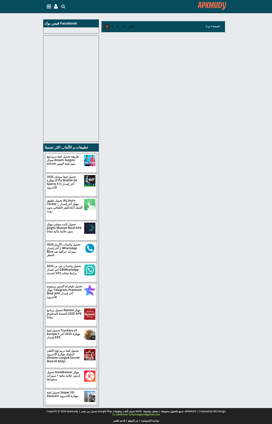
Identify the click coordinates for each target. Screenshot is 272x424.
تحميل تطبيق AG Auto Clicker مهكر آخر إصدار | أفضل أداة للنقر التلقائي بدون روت (64, 205)
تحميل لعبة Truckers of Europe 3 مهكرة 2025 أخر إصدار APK (63, 333)
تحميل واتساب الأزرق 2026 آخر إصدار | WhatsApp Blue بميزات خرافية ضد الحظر (63, 249)
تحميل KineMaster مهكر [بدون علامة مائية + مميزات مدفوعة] (63, 375)
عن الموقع (132, 420)
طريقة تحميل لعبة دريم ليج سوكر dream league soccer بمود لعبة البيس (63, 160)
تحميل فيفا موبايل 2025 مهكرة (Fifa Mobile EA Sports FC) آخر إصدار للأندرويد (62, 182)
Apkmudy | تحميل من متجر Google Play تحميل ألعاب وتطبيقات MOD (104, 411)
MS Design (219, 411)
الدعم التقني (119, 420)
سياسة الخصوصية (150, 420)
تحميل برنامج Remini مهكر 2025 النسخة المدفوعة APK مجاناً (64, 313)
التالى (131, 26)
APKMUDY (190, 411)
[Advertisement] (163, 58)
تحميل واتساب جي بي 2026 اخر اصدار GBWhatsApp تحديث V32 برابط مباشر (64, 269)
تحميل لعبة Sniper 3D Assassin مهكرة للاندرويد (62, 394)
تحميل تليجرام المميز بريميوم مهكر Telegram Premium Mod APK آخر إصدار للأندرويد (64, 291)
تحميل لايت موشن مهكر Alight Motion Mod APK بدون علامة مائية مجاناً (64, 227)
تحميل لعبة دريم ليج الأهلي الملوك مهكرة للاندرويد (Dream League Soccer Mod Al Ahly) (63, 356)
